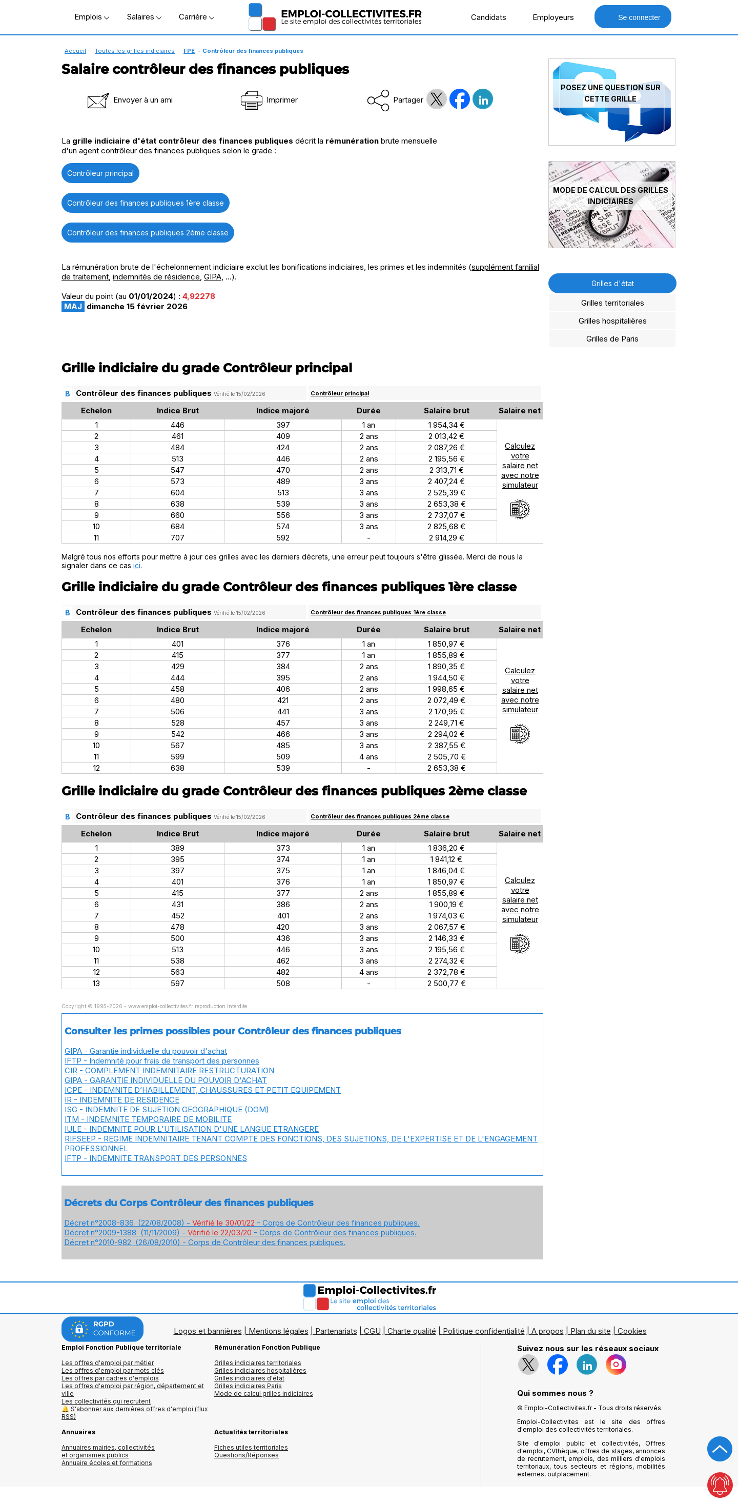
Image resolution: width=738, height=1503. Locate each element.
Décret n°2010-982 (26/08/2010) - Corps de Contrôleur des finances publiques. (204, 1242)
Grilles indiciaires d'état (249, 1378)
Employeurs (548, 17)
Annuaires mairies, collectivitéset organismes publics (108, 1451)
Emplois (91, 17)
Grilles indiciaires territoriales (257, 1363)
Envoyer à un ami (129, 100)
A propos (547, 1331)
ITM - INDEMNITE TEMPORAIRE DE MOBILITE (148, 1119)
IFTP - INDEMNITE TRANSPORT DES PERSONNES (156, 1158)
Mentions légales (279, 1331)
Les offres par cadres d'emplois (110, 1378)
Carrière (196, 17)
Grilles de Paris (612, 339)
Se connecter (632, 17)
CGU (372, 1331)
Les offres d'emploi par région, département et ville (132, 1389)
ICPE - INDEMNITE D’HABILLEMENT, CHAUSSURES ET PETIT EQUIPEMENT (203, 1090)
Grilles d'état (612, 283)
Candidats (483, 17)
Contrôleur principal (100, 173)
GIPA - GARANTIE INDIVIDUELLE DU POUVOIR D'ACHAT (166, 1080)
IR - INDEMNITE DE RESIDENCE (122, 1100)
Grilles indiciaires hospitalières (260, 1370)
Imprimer (268, 100)
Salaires (144, 17)
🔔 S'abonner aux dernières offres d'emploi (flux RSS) (134, 1412)
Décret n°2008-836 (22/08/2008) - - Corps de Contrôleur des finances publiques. (242, 1223)
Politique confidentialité (484, 1331)
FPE (189, 50)
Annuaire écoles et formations (106, 1463)
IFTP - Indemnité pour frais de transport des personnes (162, 1061)
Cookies (632, 1331)
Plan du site (590, 1331)
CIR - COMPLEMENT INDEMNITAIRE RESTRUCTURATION (169, 1070)
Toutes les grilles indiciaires (135, 50)
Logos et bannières (208, 1331)
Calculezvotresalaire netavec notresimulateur (520, 480)
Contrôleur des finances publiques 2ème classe (148, 232)
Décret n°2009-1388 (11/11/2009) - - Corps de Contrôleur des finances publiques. (240, 1232)
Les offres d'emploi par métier (107, 1363)
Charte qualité (411, 1331)
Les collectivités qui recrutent (106, 1401)
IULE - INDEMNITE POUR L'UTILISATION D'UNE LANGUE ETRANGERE (192, 1129)
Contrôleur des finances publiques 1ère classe (145, 202)
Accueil (75, 50)
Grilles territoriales (612, 303)
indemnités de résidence (156, 277)
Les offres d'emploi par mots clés (112, 1370)
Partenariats (336, 1331)
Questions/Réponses (246, 1455)
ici (136, 565)
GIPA (212, 277)
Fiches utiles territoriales (251, 1447)
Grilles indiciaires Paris (248, 1386)
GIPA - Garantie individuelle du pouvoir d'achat (146, 1051)
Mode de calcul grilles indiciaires (263, 1393)
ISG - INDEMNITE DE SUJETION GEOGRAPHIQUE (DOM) (167, 1109)
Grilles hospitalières (613, 321)
